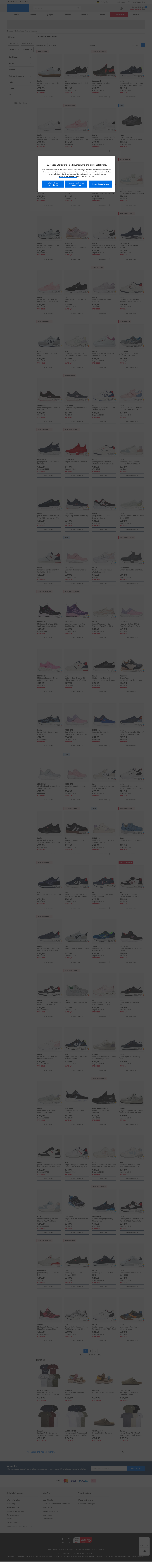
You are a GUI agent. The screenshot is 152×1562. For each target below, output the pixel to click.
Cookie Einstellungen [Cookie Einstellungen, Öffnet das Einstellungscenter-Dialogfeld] (100, 184)
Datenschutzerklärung (68, 176)
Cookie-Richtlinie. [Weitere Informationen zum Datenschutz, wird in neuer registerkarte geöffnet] (88, 176)
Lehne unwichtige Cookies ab (76, 184)
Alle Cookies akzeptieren (53, 184)
